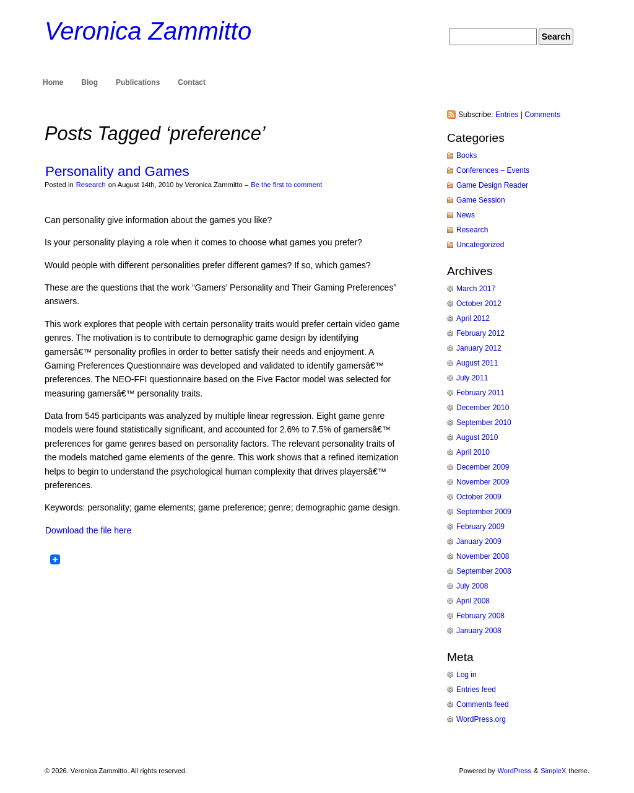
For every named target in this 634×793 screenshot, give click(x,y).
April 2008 (473, 601)
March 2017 (475, 288)
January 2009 (479, 541)
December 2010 (482, 407)
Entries (506, 114)
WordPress (514, 770)
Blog (89, 82)
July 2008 (472, 586)
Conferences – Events (492, 170)
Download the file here (88, 530)
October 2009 (479, 497)
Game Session (480, 200)
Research (91, 184)
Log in (466, 674)
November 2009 (482, 482)
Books (466, 155)
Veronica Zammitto (148, 31)
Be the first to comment (286, 184)
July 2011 (472, 378)
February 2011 (480, 392)
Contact (192, 82)
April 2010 (473, 452)
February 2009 (480, 526)
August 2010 (477, 437)
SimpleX (553, 770)
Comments (542, 114)
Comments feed (482, 704)
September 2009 (483, 511)
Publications (138, 82)
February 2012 (480, 333)
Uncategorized (480, 244)
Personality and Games (117, 171)
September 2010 (483, 422)
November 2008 (482, 556)
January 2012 (479, 348)
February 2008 (480, 615)
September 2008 (483, 571)
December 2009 (482, 467)
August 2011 (477, 363)
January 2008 (479, 630)
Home (53, 82)
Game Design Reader (492, 185)
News (465, 215)
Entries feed (476, 689)
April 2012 (473, 318)
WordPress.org (481, 719)
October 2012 (479, 303)
